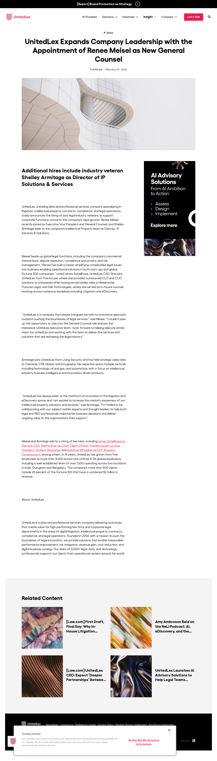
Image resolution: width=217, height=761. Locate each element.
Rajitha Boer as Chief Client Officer (64, 446)
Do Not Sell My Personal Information (144, 742)
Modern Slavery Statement (133, 723)
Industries (131, 17)
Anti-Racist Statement (163, 723)
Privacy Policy (107, 723)
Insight (150, 17)
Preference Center (86, 723)
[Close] (169, 730)
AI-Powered (90, 17)
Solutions (110, 17)
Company (170, 17)
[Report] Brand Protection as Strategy (104, 4)
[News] (104, 33)
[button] (13, 741)
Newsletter (52, 723)
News (109, 33)
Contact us (67, 723)
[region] (95, 740)
